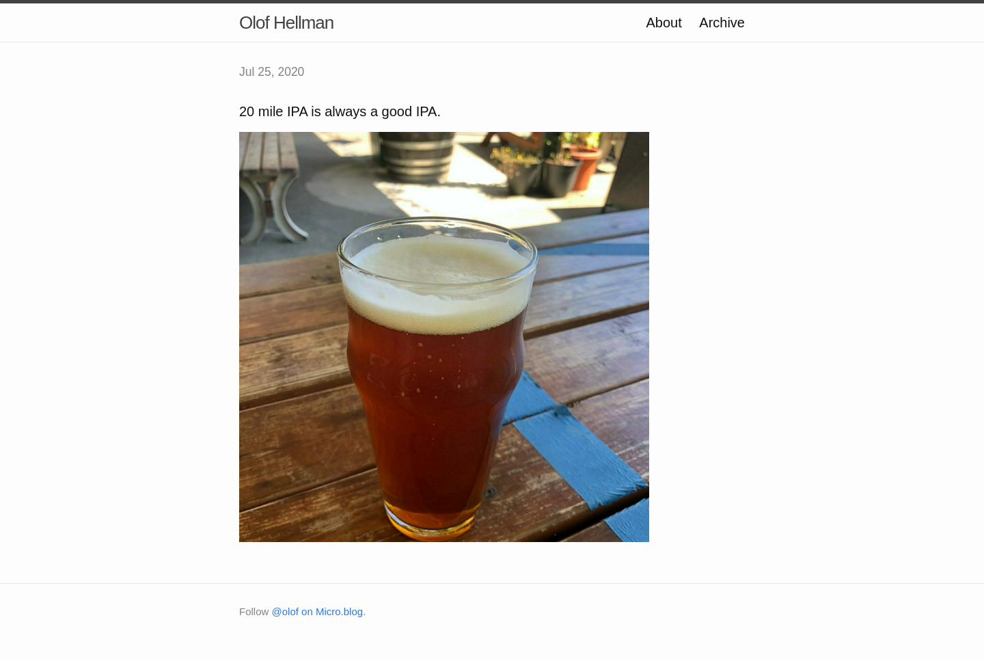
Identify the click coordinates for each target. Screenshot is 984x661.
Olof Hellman (286, 22)
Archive (722, 22)
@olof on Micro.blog (318, 611)
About (663, 22)
